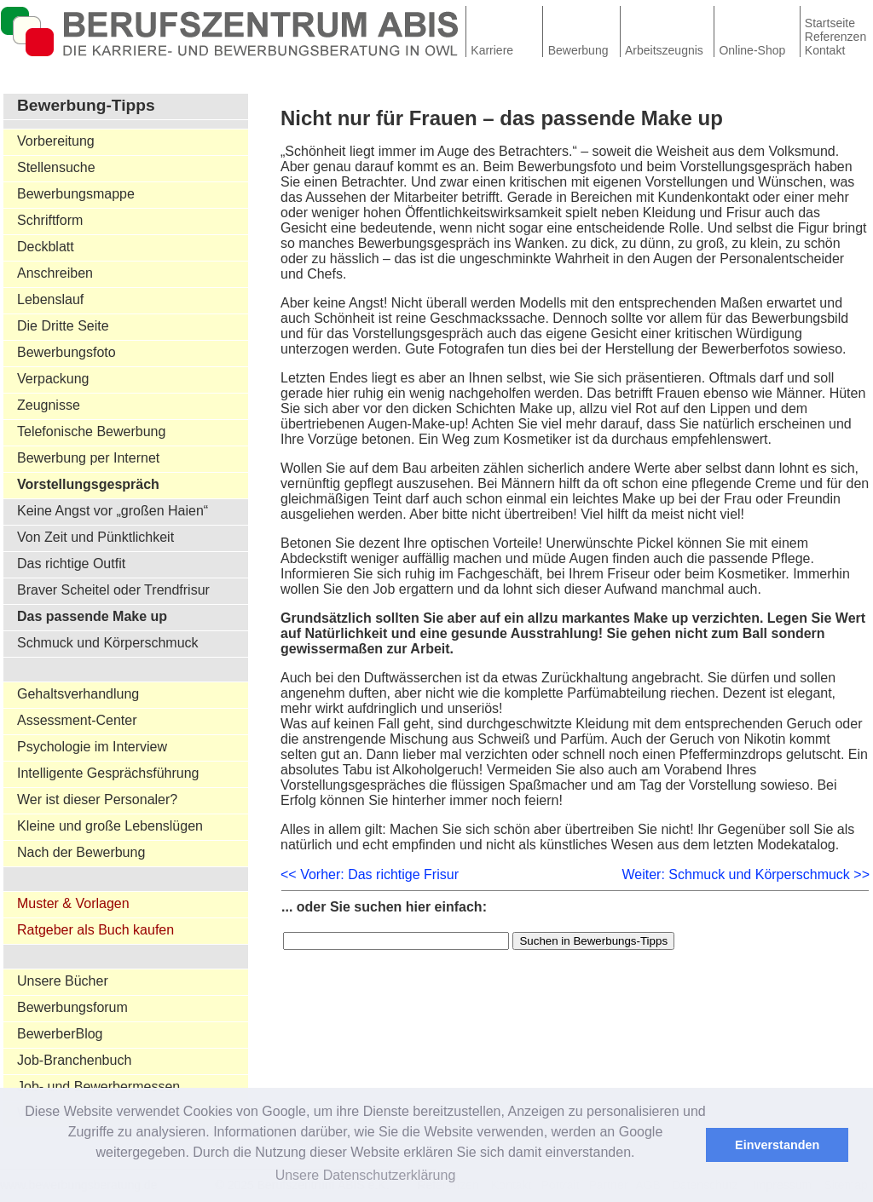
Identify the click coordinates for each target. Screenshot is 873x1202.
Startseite (830, 23)
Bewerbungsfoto (66, 352)
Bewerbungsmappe (76, 194)
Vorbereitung (56, 141)
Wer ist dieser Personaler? (97, 799)
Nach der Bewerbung (81, 852)
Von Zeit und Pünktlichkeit (95, 537)
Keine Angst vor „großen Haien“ (112, 510)
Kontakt (825, 50)
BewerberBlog (60, 1034)
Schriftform (50, 220)
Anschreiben (55, 273)
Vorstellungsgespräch (88, 484)
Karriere (492, 50)
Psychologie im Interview (92, 746)
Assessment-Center (77, 720)
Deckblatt (45, 246)
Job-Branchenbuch (74, 1060)
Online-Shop (752, 50)
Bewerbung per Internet (88, 458)
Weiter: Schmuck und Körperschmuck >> (746, 874)
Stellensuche (56, 167)
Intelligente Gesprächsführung (108, 773)
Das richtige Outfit (71, 563)
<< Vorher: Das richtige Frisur (369, 874)
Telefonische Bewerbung (91, 431)
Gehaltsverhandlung (78, 694)
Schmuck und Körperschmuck (108, 643)
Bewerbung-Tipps (86, 105)
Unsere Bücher (62, 981)
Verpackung (53, 378)
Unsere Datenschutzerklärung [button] (365, 1175)
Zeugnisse (48, 405)
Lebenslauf (50, 299)
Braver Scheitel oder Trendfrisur (113, 590)
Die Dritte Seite (63, 326)
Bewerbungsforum (72, 1007)
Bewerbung (578, 50)
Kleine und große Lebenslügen (110, 826)
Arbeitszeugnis (664, 50)
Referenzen (835, 36)
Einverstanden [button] (777, 1145)
